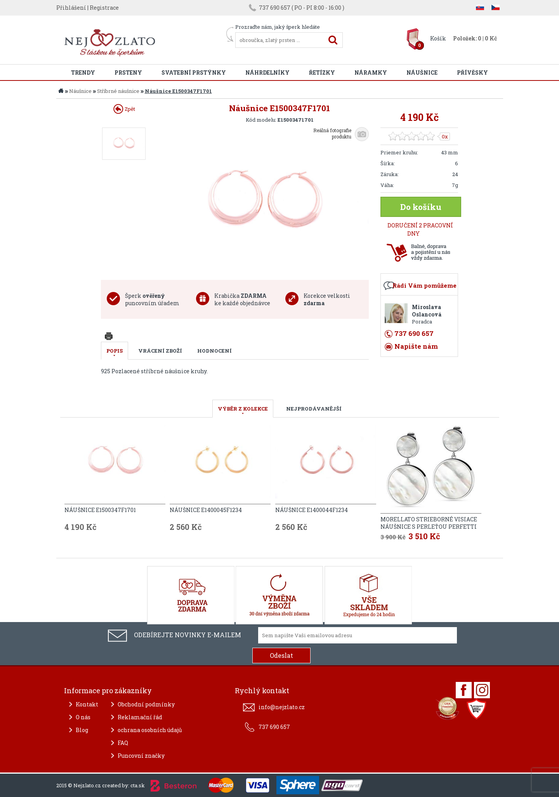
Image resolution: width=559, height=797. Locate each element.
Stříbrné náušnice (118, 90)
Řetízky (322, 72)
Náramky (370, 72)
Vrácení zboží (160, 350)
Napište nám (416, 346)
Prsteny (128, 72)
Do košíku (420, 206)
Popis (114, 350)
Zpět (124, 108)
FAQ (123, 742)
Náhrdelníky (267, 72)
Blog (82, 730)
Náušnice (421, 72)
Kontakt (87, 704)
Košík (438, 38)
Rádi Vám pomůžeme (424, 285)
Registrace (104, 7)
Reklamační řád (140, 717)
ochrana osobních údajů (150, 730)
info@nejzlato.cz (282, 707)
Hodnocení (214, 350)
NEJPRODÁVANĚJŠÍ (314, 408)
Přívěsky (472, 72)
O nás (83, 717)
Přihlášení (71, 7)
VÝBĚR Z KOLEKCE (243, 408)
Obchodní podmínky (146, 704)
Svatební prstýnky (193, 72)
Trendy (83, 72)
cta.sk (137, 785)
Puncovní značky (141, 755)
